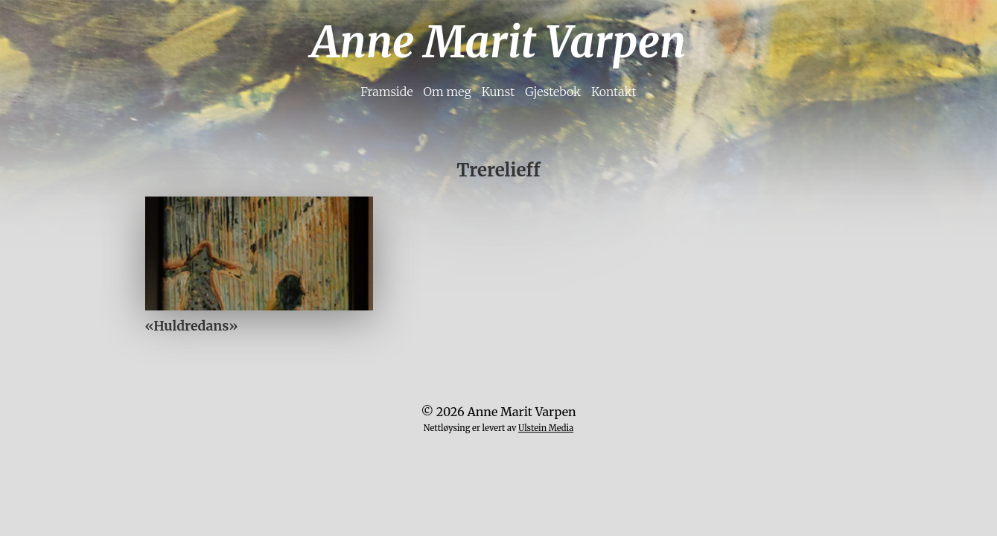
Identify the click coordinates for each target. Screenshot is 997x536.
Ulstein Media (545, 428)
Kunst (498, 91)
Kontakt (614, 91)
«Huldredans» (191, 326)
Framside (386, 91)
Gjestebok (553, 91)
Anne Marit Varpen (499, 42)
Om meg (447, 91)
